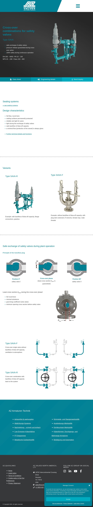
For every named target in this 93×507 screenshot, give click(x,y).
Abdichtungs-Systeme (23, 423)
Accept (68, 499)
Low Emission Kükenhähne (25, 432)
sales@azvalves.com (42, 485)
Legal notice (12, 473)
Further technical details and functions (19, 134)
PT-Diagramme (20, 436)
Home (10, 470)
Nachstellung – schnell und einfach (28, 427)
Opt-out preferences (57, 503)
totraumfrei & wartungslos (24, 419)
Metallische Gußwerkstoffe (24, 440)
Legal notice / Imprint (78, 503)
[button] (89, 485)
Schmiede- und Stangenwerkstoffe (66, 419)
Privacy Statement (68, 503)
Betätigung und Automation (64, 440)
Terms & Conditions (14, 476)
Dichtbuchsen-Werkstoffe (63, 427)
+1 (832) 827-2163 (41, 487)
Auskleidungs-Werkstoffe (63, 423)
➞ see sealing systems (10, 105)
